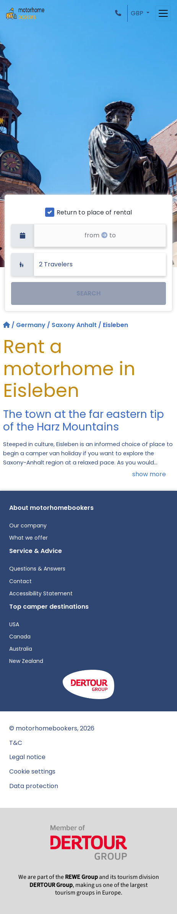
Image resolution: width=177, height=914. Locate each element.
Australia (20, 649)
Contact (20, 581)
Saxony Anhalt (74, 325)
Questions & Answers (37, 568)
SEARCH (88, 293)
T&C (15, 742)
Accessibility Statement (41, 593)
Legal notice (27, 757)
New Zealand (26, 661)
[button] (119, 13)
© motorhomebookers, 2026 (51, 728)
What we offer (28, 538)
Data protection (33, 786)
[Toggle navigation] (163, 13)
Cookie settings (32, 771)
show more (149, 474)
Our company (28, 525)
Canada (20, 636)
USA (14, 624)
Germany (30, 325)
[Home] (7, 325)
